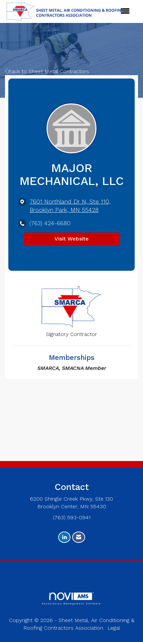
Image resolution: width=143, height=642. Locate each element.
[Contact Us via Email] (78, 537)
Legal (113, 628)
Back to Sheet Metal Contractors (47, 71)
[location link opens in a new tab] (77, 206)
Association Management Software (71, 598)
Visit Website (72, 239)
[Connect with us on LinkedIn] (64, 537)
